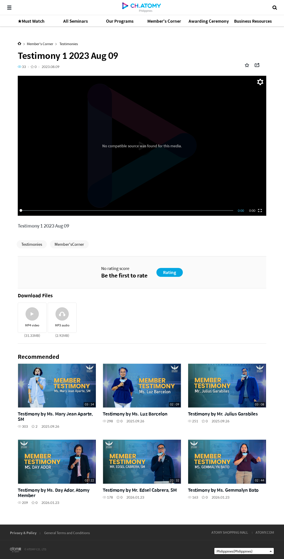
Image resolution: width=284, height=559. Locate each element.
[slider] (127, 210)
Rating (169, 272)
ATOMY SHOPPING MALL (229, 532)
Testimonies (68, 43)
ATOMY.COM (265, 532)
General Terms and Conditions (67, 532)
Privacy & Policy (23, 532)
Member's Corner (40, 43)
